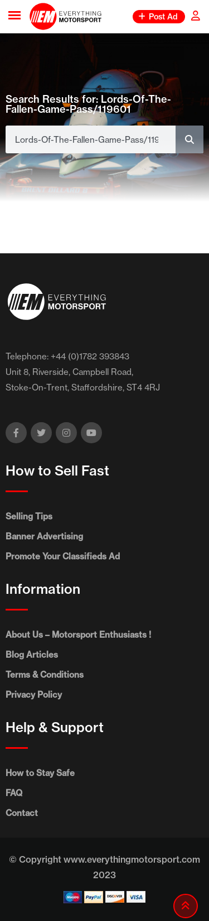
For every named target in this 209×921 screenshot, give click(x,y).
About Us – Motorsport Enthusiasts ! (78, 634)
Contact (22, 813)
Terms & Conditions (45, 674)
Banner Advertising (44, 536)
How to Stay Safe (40, 773)
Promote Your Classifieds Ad (63, 556)
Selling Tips (29, 516)
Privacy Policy (34, 694)
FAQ (14, 793)
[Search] (189, 139)
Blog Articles (32, 654)
